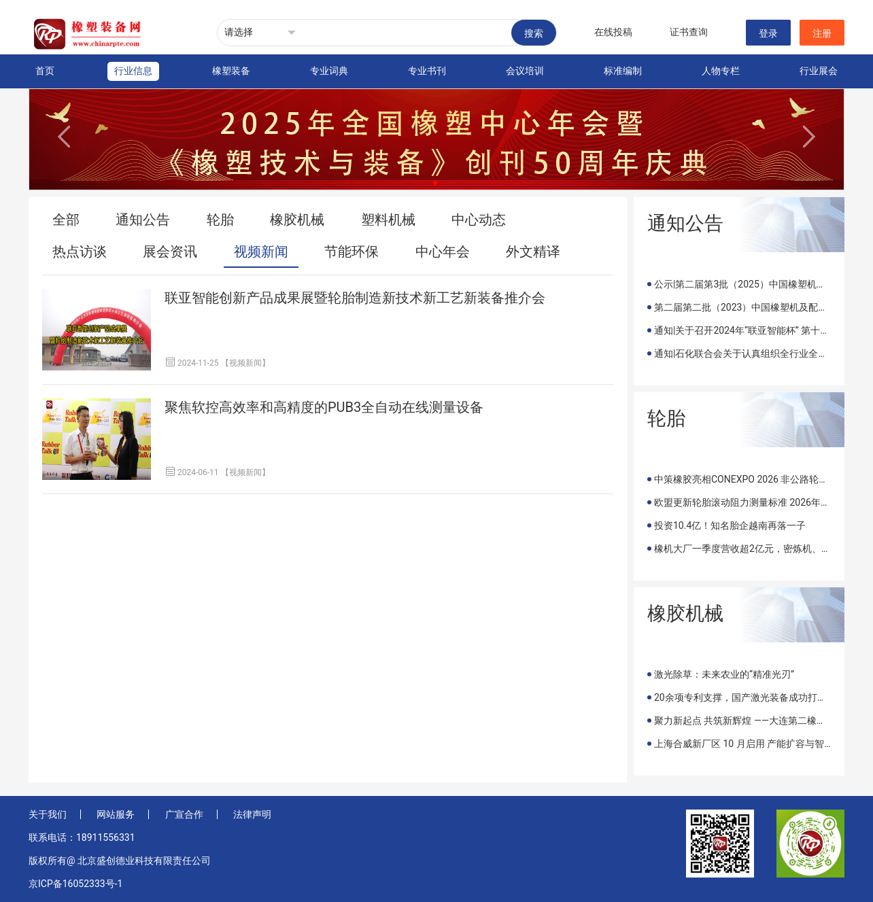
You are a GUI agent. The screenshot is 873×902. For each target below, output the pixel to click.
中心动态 (478, 219)
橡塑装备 (231, 70)
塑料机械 (388, 219)
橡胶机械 (297, 219)
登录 (768, 33)
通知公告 (143, 219)
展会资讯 (170, 251)
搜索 (533, 33)
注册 (822, 33)
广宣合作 (184, 814)
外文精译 (533, 251)
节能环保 (351, 251)
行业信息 (133, 70)
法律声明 (252, 814)
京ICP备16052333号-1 (75, 883)
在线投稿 (613, 32)
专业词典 (329, 70)
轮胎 (220, 219)
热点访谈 (79, 251)
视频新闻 (261, 251)
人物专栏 (721, 70)
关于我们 (48, 814)
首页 (44, 70)
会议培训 (525, 70)
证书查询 (689, 32)
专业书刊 (427, 70)
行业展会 (819, 70)
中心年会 (442, 251)
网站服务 (116, 814)
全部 (66, 219)
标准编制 (623, 70)
